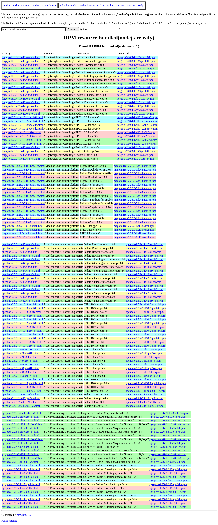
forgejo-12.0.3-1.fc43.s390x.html (20, 154)
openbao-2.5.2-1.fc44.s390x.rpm (143, 266)
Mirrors (131, 5)
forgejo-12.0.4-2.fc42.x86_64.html (21, 113)
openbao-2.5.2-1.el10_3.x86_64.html (22, 315)
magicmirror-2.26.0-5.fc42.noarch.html (23, 195)
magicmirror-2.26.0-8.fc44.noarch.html (23, 165)
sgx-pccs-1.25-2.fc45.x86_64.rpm (168, 491)
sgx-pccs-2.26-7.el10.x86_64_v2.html (22, 424)
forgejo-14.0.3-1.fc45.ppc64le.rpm (136, 61)
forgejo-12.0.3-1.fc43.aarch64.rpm (136, 147)
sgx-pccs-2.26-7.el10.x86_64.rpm (168, 416)
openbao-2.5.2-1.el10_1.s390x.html (21, 341)
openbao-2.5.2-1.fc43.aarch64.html (21, 274)
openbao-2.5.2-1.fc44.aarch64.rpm (144, 259)
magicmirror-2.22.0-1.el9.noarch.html (22, 225)
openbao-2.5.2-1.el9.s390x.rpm (143, 357)
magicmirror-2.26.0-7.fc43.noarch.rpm (135, 180)
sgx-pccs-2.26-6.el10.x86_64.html (20, 431)
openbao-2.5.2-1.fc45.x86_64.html (21, 255)
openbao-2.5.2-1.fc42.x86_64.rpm (144, 300)
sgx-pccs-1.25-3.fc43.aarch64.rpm (168, 465)
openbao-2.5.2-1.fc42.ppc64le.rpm (144, 293)
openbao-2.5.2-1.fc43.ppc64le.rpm (144, 278)
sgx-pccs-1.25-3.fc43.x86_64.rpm (168, 476)
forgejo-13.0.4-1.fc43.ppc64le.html (21, 91)
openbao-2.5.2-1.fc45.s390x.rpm (143, 251)
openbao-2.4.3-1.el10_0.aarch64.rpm (146, 379)
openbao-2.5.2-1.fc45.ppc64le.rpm (144, 248)
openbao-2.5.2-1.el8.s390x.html (19, 372)
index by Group (21, 5)
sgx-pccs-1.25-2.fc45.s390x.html (20, 488)
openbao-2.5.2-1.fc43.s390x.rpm (143, 281)
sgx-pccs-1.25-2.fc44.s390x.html (20, 503)
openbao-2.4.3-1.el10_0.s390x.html (21, 387)
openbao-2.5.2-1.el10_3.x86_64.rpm (145, 315)
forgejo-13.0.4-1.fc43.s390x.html (20, 94)
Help (140, 5)
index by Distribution (45, 5)
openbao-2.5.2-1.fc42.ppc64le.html (21, 293)
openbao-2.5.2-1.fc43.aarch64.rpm (144, 274)
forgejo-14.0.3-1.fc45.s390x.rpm (135, 64)
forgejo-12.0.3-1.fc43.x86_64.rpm (136, 158)
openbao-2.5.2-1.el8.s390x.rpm (143, 372)
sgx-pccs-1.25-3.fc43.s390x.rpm (167, 473)
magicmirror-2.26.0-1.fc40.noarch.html (23, 210)
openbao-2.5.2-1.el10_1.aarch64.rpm (146, 334)
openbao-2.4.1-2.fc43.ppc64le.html (21, 398)
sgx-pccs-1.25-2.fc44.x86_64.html (20, 506)
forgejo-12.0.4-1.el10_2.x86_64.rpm (137, 139)
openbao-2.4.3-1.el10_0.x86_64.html (22, 390)
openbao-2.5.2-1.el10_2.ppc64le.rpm (146, 323)
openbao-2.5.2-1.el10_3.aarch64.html (22, 304)
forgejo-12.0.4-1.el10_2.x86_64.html (22, 139)
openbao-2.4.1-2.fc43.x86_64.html (21, 405)
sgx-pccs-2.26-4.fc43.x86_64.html (20, 446)
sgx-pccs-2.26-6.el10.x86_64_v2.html (22, 439)
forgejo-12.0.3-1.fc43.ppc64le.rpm (136, 151)
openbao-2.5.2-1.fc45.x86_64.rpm (144, 255)
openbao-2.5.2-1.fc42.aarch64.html (21, 289)
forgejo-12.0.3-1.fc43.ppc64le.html (21, 151)
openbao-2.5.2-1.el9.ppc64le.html (20, 353)
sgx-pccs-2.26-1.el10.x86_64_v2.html (22, 458)
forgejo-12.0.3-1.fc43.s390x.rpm (135, 154)
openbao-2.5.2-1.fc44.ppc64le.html (21, 263)
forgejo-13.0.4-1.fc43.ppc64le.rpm (136, 91)
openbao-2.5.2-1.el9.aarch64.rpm (144, 349)
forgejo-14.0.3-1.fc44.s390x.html (20, 79)
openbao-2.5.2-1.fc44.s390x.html (20, 266)
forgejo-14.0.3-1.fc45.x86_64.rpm (136, 68)
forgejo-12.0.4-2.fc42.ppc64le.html (21, 106)
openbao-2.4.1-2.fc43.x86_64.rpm (144, 405)
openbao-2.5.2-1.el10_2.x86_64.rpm (145, 330)
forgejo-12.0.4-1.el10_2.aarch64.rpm (137, 117)
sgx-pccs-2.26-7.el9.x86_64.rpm (167, 428)
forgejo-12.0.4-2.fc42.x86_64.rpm (136, 113)
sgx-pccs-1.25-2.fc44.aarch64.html (21, 495)
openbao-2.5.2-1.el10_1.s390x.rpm (145, 341)
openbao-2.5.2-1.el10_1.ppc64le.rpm (146, 338)
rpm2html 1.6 (24, 514)
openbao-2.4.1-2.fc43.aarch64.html (21, 394)
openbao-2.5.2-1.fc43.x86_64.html (21, 285)
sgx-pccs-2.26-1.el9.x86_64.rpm (167, 461)
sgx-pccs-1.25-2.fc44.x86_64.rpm (168, 506)
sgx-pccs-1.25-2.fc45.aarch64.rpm (168, 480)
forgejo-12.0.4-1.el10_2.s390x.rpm (136, 132)
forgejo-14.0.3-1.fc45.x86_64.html (21, 68)
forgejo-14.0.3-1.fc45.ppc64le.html (21, 61)
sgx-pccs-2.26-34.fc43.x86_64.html (21, 413)
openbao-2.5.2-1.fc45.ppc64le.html (21, 248)
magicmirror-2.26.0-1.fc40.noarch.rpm (135, 210)
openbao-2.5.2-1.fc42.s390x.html (20, 296)
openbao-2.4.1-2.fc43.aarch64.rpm (144, 394)
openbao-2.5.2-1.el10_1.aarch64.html (22, 334)
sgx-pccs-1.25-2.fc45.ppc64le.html (21, 484)
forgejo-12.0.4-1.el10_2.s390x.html (21, 132)
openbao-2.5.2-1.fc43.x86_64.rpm (144, 285)
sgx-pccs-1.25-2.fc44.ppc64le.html (21, 499)
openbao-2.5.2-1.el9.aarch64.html (20, 349)
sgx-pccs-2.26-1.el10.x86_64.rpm (168, 450)
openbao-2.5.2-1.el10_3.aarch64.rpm (146, 304)
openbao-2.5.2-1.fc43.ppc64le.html (21, 278)
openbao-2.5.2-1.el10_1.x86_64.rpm (145, 345)
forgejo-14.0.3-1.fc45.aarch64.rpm (136, 57)
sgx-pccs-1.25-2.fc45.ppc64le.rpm (168, 484)
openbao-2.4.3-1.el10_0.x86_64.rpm (145, 390)
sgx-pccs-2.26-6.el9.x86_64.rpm (167, 443)
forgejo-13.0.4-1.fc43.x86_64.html (21, 98)
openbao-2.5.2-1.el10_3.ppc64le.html (22, 308)
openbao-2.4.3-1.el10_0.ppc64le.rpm (146, 383)
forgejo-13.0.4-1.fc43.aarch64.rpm (136, 87)
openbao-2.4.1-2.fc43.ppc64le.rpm (144, 398)
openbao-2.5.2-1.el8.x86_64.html (20, 375)
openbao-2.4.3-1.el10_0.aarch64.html (22, 379)
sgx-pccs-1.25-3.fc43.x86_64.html (20, 476)
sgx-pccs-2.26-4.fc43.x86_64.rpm (168, 446)
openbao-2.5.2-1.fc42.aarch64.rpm (144, 289)
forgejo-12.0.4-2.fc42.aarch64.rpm (136, 102)
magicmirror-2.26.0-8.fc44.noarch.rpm (135, 165)
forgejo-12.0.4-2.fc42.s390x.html (20, 109)
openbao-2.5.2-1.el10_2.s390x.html (21, 326)
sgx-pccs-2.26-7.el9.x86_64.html (20, 428)
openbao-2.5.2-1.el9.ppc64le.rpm (144, 353)
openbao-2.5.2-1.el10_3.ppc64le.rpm (146, 308)
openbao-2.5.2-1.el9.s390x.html (19, 357)
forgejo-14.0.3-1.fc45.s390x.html (20, 64)
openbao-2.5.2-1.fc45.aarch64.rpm (144, 244)
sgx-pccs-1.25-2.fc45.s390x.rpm (167, 488)
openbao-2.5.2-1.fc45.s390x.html (20, 251)
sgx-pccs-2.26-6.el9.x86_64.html (20, 443)
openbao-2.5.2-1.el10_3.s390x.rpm (145, 311)
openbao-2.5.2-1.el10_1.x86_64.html (22, 345)
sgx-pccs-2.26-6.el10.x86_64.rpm (168, 431)
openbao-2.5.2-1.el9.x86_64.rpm (143, 360)
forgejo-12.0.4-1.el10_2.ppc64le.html (22, 124)
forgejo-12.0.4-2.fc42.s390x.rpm (135, 109)
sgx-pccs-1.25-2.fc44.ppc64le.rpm (168, 499)
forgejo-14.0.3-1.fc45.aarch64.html (21, 57)
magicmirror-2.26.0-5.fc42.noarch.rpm (135, 195)
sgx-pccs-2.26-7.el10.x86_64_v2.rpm (170, 424)
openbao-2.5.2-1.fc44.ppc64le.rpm (144, 263)
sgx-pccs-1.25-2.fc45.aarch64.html (21, 480)
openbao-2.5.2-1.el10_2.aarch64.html (22, 319)
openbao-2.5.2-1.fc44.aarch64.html (21, 259)
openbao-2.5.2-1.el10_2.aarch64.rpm (146, 319)
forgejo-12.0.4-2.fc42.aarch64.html (21, 102)
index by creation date (92, 5)
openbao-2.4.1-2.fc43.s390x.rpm (143, 402)
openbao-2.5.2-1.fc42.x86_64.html (21, 300)
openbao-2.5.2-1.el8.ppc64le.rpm (144, 368)
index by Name (115, 5)
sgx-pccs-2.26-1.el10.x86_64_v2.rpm (170, 458)
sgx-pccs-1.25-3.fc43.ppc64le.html (21, 469)
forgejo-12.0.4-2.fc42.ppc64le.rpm (136, 106)
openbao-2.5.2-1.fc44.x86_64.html (21, 270)
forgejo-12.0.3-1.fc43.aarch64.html (21, 147)
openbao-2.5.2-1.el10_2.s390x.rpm (145, 326)
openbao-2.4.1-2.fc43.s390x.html (20, 402)
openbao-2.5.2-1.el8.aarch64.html (20, 364)
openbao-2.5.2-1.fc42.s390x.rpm (143, 296)
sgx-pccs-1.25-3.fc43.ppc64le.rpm (168, 469)
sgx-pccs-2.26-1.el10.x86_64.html (20, 450)
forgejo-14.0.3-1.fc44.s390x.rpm (135, 79)
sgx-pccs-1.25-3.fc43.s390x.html (20, 473)
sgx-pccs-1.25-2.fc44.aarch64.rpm (168, 495)
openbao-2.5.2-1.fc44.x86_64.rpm (144, 270)
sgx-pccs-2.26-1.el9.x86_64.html (20, 461)
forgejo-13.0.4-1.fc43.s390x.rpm (135, 94)
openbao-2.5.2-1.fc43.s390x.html (20, 281)
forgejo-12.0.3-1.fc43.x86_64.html (21, 158)
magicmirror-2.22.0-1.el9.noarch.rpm (134, 225)
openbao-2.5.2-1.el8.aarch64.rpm (144, 364)
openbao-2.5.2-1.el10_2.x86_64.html (22, 330)
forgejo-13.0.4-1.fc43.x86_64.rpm (136, 98)
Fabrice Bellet (9, 520)
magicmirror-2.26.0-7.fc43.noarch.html (23, 180)
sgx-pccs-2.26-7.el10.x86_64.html (20, 416)
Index (7, 5)
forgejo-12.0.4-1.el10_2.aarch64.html (22, 117)
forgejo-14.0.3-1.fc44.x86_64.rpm (136, 83)
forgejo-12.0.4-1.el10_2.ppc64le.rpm (137, 124)
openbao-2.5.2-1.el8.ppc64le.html (20, 368)
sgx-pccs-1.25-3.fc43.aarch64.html (21, 465)
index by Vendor (68, 5)
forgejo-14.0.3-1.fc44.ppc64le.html (21, 76)
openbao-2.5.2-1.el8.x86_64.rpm (143, 375)
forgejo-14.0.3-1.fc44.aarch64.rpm (136, 72)
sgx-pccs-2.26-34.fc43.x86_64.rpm (169, 413)
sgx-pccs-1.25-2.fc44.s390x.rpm (167, 503)
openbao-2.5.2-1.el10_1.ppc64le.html (22, 338)
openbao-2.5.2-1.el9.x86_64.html (20, 360)
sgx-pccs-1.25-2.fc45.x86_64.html (20, 491)
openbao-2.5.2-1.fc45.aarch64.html (21, 244)
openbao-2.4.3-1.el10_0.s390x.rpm (145, 387)
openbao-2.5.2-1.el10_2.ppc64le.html (22, 323)
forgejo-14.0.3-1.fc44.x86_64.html (21, 83)
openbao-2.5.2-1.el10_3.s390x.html (21, 311)
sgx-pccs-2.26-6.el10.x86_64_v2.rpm (170, 439)
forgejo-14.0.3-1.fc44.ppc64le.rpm (136, 76)
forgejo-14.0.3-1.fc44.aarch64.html (21, 72)
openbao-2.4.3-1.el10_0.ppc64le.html (22, 383)
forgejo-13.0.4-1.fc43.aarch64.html (21, 87)
